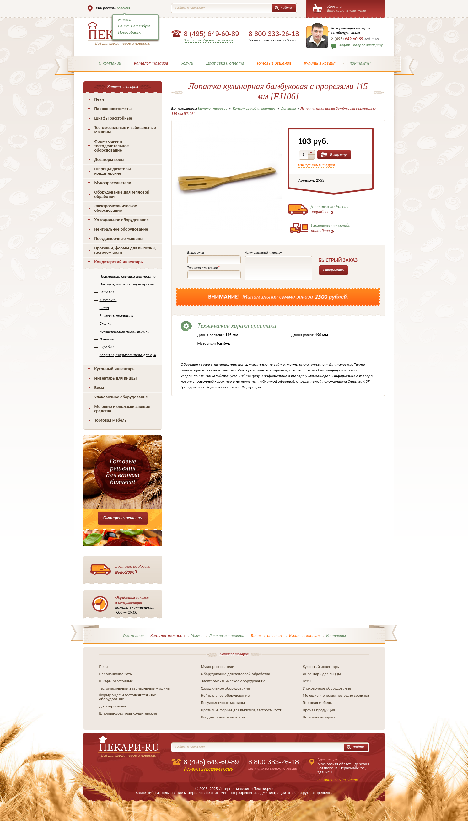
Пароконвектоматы (113, 108)
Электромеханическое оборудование (115, 208)
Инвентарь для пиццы (115, 378)
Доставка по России (133, 569)
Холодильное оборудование (121, 219)
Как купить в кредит (316, 165)
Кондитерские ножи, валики (125, 331)
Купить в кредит (320, 63)
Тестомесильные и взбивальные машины (125, 130)
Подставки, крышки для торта (128, 276)
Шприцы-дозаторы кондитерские (112, 171)
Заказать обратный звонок (208, 40)
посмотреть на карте (337, 779)
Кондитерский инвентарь (118, 261)
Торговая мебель (110, 420)
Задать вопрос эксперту (361, 44)
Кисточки (108, 299)
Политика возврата (319, 717)
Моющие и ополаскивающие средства (122, 408)
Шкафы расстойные (113, 118)
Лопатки (108, 339)
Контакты (360, 63)
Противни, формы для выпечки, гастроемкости (125, 250)
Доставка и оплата (225, 63)
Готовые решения (274, 63)
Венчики (107, 292)
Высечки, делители (116, 315)
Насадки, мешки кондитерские (127, 284)
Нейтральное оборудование (121, 229)
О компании (110, 63)
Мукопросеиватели (112, 182)
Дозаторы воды (109, 159)
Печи (99, 99)
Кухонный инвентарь (114, 368)
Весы (99, 387)
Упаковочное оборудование (121, 397)
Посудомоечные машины (118, 238)
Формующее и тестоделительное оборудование (111, 146)
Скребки (107, 346)
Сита (104, 307)
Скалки (106, 323)
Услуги (187, 63)
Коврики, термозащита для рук (128, 354)
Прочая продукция (319, 710)
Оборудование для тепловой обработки (122, 194)
